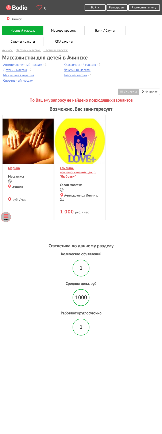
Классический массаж (80, 64)
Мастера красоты (64, 30)
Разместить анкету (144, 7)
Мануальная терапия (18, 75)
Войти (95, 7)
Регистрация (117, 7)
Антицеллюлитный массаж (22, 64)
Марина (14, 168)
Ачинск (15, 187)
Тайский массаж (75, 75)
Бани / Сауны (105, 30)
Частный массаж (23, 30)
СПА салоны (64, 41)
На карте (150, 92)
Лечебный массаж (77, 70)
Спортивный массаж (18, 80)
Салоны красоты (23, 41)
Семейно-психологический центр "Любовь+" (78, 172)
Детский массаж (15, 70)
